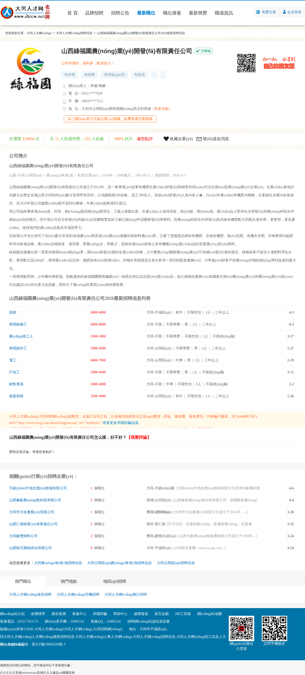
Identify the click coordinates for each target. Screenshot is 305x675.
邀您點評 (145, 139)
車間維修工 (18, 324)
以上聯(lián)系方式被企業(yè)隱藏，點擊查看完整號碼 (110, 119)
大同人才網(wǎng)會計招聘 (125, 594)
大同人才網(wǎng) (39, 33)
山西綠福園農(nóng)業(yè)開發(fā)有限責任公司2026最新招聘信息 (141, 33)
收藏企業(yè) (181, 139)
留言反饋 (162, 614)
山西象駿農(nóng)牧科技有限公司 (35, 500)
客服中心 (79, 614)
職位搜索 (172, 13)
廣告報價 (59, 614)
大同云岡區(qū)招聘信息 (176, 563)
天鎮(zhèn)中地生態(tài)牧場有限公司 (38, 488)
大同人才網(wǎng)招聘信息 (74, 33)
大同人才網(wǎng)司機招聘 (78, 594)
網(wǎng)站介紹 (12, 614)
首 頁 (72, 13)
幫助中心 (120, 614)
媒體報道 (141, 614)
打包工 (14, 372)
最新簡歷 (198, 13)
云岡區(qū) (34, 175)
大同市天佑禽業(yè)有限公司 (31, 512)
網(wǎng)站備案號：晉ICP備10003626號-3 (32, 644)
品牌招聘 (94, 13)
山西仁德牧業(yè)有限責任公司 (33, 524)
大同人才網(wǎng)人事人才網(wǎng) (103, 637)
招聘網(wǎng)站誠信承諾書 (148, 621)
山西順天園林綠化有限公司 (30, 548)
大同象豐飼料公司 (23, 536)
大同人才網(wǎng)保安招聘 (30, 594)
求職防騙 (100, 614)
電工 (12, 360)
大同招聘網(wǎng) (53, 416)
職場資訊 (224, 13)
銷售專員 (16, 384)
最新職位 (146, 13)
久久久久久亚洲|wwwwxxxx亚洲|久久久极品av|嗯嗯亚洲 (37, 672)
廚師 (12, 312)
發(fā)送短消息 (216, 139)
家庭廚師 (16, 396)
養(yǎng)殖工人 (21, 336)
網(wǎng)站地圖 (209, 614)
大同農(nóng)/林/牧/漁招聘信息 (58, 563)
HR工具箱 (183, 614)
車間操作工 (18, 348)
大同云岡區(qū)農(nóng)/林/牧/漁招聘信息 (119, 563)
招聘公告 (120, 13)
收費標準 (38, 614)
